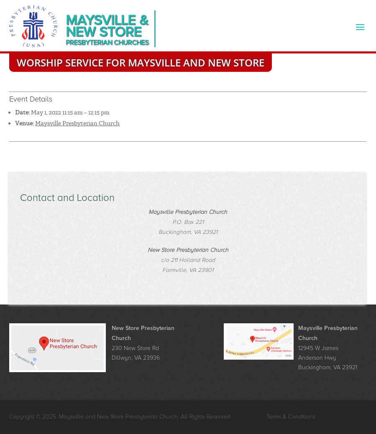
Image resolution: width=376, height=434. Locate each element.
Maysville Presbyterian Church (77, 123)
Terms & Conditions (290, 416)
